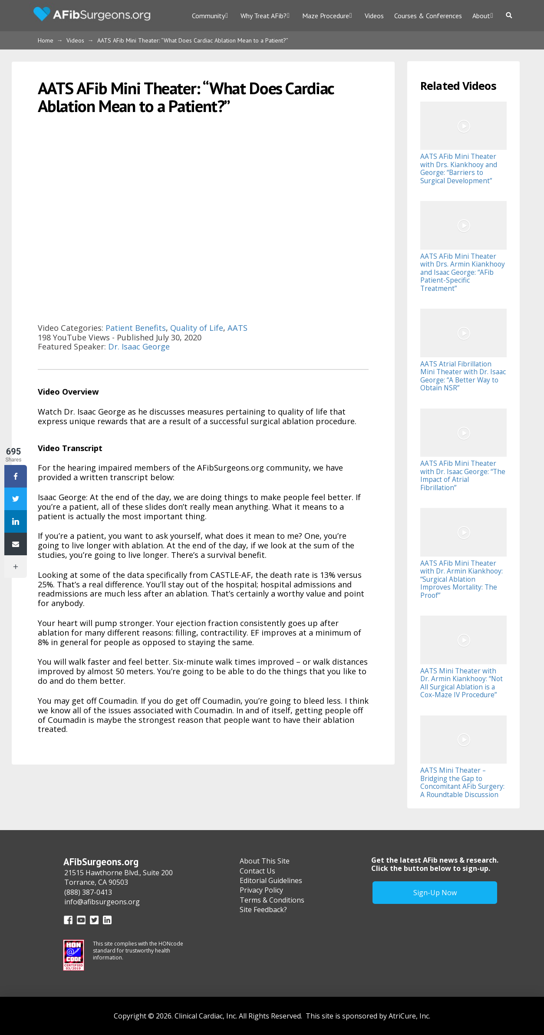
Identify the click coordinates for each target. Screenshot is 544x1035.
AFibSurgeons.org (100, 861)
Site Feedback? (263, 909)
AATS (237, 328)
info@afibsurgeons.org (102, 901)
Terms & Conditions (272, 900)
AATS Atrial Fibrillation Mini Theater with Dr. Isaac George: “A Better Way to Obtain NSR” (463, 375)
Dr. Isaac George (139, 346)
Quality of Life (196, 328)
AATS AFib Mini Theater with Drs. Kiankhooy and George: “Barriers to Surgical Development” (458, 168)
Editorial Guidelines (271, 880)
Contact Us (257, 871)
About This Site (265, 861)
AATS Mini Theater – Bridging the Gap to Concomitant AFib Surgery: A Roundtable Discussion (462, 782)
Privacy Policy (261, 890)
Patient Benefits (136, 328)
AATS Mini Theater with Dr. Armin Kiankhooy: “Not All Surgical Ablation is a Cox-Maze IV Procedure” (461, 682)
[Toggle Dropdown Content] (510, 15)
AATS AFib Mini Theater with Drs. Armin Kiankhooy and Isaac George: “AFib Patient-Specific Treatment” (462, 272)
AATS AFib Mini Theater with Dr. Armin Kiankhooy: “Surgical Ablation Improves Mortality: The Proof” (461, 579)
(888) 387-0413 (88, 892)
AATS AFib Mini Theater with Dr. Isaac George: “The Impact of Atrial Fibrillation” (462, 475)
